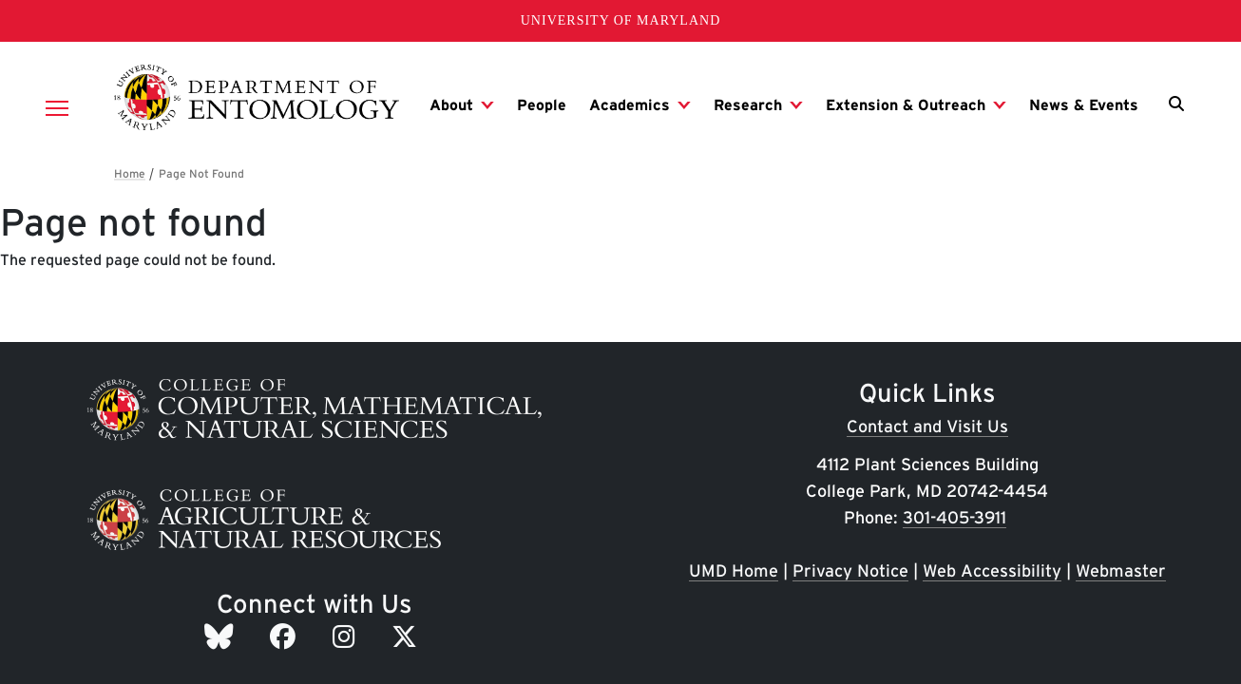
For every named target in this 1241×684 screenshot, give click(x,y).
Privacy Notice (850, 570)
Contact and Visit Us (927, 426)
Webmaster (1121, 570)
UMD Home (733, 570)
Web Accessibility (992, 570)
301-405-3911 (954, 517)
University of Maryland (621, 20)
